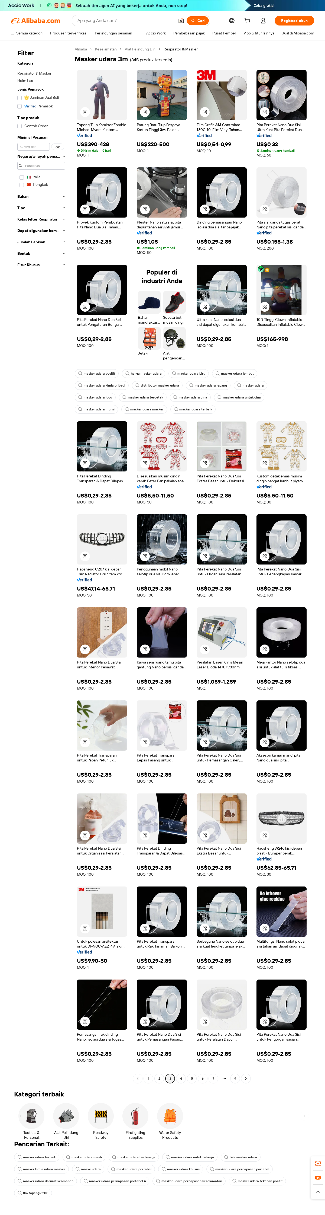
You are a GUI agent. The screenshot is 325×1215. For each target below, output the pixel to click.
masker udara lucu (95, 397)
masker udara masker (144, 409)
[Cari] (198, 20)
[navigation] (41, 564)
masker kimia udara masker (41, 1169)
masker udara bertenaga (133, 1157)
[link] (318, 1163)
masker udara (250, 385)
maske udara (88, 1169)
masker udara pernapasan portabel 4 (115, 1181)
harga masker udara (143, 373)
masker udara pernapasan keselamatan (189, 1181)
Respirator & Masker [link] (181, 49)
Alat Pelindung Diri (140, 49)
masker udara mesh (84, 1157)
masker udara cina (190, 397)
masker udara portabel (131, 1169)
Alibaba (81, 49)
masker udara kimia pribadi (101, 385)
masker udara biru (188, 373)
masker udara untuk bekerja (190, 1157)
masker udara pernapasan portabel (239, 1169)
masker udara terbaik (193, 409)
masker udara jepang (208, 385)
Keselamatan (106, 49)
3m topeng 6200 (33, 1193)
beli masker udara (240, 1157)
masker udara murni (96, 409)
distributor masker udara (157, 385)
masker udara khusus (181, 1169)
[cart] (248, 21)
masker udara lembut (235, 373)
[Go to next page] (246, 1078)
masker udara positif (96, 373)
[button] (181, 20)
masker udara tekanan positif (257, 1181)
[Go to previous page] (137, 1078)
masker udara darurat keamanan (45, 1181)
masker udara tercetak (142, 397)
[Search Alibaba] (125, 21)
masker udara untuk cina (239, 397)
